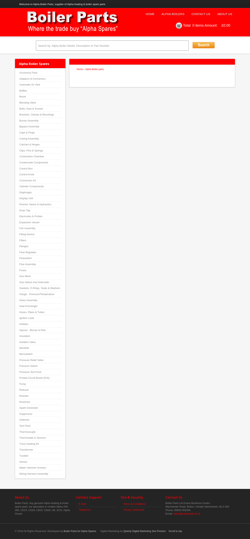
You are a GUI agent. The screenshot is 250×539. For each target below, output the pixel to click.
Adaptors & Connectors (32, 78)
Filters (22, 240)
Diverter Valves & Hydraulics (35, 204)
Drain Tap (24, 210)
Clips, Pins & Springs (31, 150)
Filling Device (26, 234)
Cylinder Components (31, 186)
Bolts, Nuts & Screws (31, 108)
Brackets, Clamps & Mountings (36, 114)
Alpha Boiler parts (94, 69)
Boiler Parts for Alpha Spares (80, 531)
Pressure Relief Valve (31, 360)
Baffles (23, 90)
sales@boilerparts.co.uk (186, 513)
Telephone (84, 509)
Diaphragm (25, 192)
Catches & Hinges (29, 144)
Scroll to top (175, 531)
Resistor (24, 395)
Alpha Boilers (173, 14)
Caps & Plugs (27, 132)
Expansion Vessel (29, 222)
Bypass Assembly (29, 126)
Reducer (24, 389)
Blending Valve (27, 102)
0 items (198, 25)
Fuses (22, 270)
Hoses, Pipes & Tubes (31, 312)
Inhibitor (23, 324)
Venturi (23, 461)
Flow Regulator (27, 252)
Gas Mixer (25, 276)
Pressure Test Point (30, 372)
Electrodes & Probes (31, 216)
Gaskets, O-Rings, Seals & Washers (39, 288)
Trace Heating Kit (29, 443)
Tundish (23, 455)
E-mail (82, 503)
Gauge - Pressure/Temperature (36, 294)
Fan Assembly (27, 228)
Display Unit (26, 198)
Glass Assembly (28, 300)
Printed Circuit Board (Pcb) (34, 377)
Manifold (24, 347)
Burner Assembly (28, 120)
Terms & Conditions (134, 503)
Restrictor (24, 401)
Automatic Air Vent (29, 84)
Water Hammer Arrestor (32, 467)
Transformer (26, 449)
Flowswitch (25, 258)
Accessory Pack (28, 72)
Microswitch (26, 354)
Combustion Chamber (31, 156)
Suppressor (25, 413)
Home (150, 14)
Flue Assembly (27, 264)
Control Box (26, 168)
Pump (22, 383)
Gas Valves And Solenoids (34, 282)
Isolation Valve (27, 342)
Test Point (24, 425)
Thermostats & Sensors (32, 437)
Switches (24, 419)
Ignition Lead (26, 318)
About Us (224, 14)
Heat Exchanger (28, 306)
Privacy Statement (133, 509)
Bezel (22, 96)
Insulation (24, 336)
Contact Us (200, 14)
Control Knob (26, 174)
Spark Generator (28, 407)
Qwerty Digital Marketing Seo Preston (144, 531)
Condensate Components (33, 162)
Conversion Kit (27, 180)
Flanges (23, 246)
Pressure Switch (28, 365)
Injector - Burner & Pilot (32, 330)
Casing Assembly (29, 138)
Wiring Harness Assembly (33, 473)
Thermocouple (27, 431)
